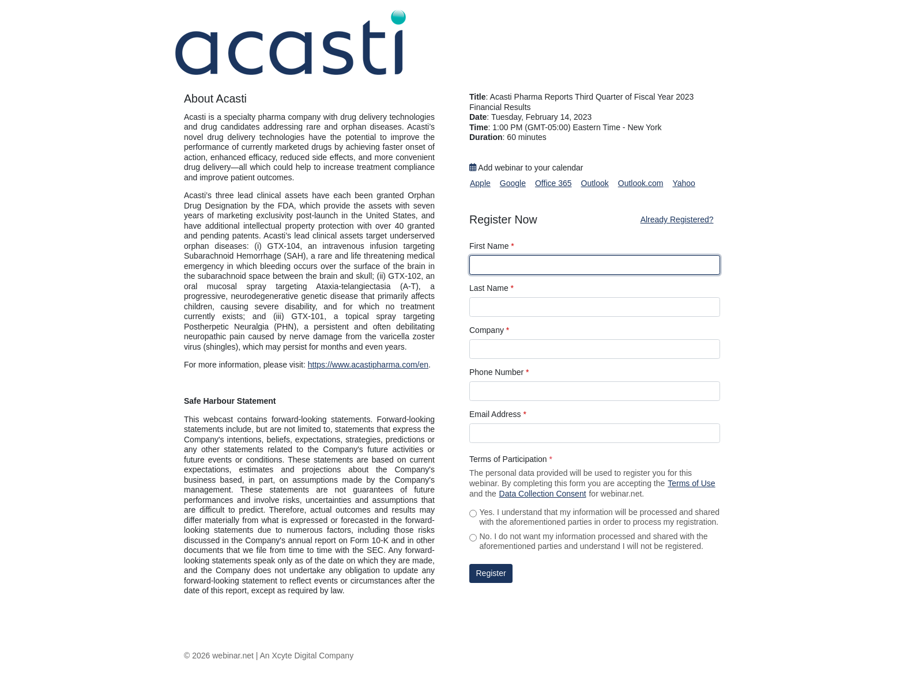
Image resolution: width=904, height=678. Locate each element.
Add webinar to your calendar (526, 167)
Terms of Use (691, 483)
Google (513, 183)
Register (491, 573)
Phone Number (499, 372)
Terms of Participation (510, 459)
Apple (480, 183)
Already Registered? (677, 219)
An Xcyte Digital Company (307, 655)
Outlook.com (641, 183)
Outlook (595, 183)
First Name (491, 246)
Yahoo (683, 183)
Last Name (491, 288)
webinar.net (233, 655)
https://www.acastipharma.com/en (368, 364)
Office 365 (553, 183)
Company (489, 330)
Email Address (497, 414)
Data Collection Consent (542, 493)
